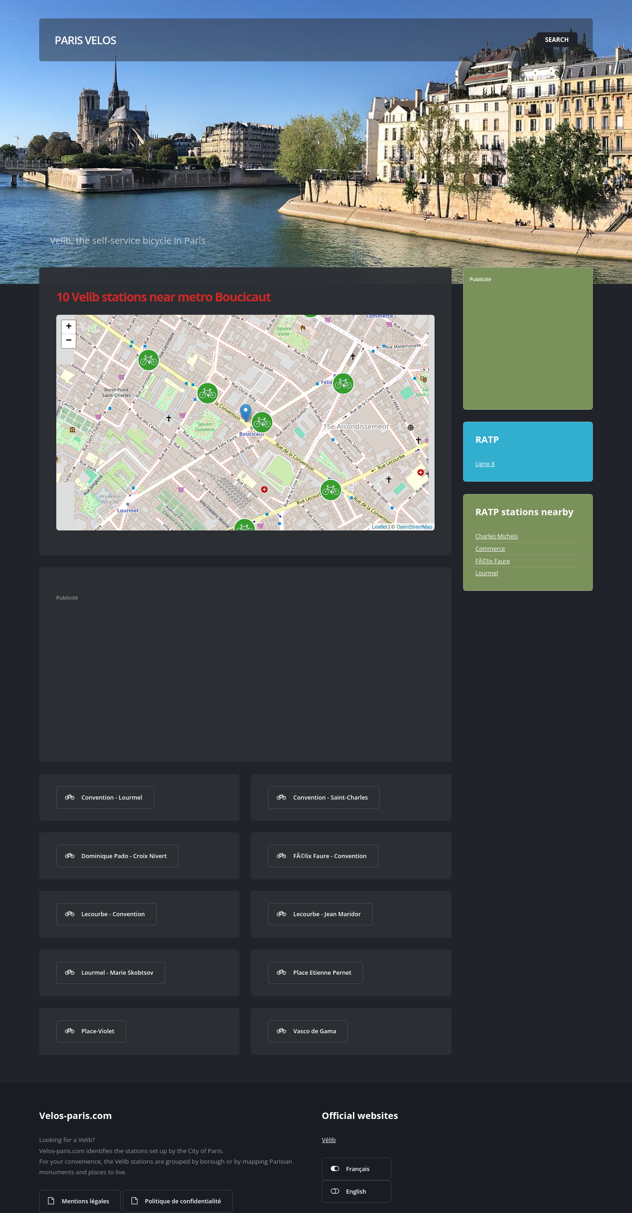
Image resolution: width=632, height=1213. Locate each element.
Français (358, 1169)
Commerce (490, 548)
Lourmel (486, 573)
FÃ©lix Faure (492, 561)
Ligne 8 (485, 463)
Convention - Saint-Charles (330, 797)
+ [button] (69, 327)
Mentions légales (85, 1201)
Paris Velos (85, 39)
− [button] (69, 341)
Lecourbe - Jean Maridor (327, 914)
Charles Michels (496, 536)
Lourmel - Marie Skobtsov (117, 972)
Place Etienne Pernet (322, 972)
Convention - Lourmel (111, 797)
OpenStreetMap (414, 527)
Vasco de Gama (314, 1031)
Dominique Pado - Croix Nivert (124, 856)
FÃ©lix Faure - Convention (330, 856)
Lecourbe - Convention (113, 914)
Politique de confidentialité (183, 1201)
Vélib (329, 1140)
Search (557, 39)
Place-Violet (97, 1031)
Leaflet (379, 527)
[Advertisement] (235, 672)
